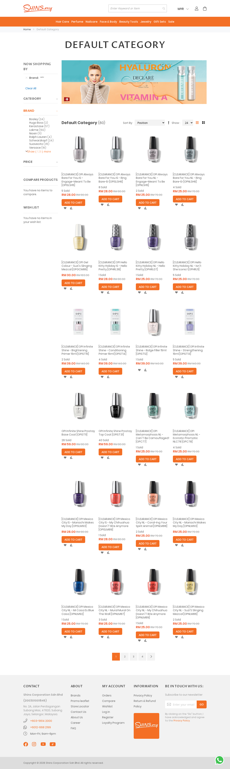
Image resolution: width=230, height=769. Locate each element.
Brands (75, 695)
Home (27, 29)
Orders (106, 695)
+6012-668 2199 (40, 727)
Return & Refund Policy (145, 703)
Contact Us (78, 712)
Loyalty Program (113, 723)
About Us (77, 717)
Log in (106, 712)
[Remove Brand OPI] (26, 78)
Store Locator (80, 706)
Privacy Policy (143, 695)
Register (107, 717)
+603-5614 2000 (41, 721)
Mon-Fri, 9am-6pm (43, 734)
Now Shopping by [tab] (37, 66)
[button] (65, 208)
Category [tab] (32, 98)
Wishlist (107, 706)
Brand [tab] (28, 110)
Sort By (127, 123)
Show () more (39, 151)
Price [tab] (27, 162)
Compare (108, 701)
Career (75, 723)
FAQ (73, 728)
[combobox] (137, 8)
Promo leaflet (80, 701)
